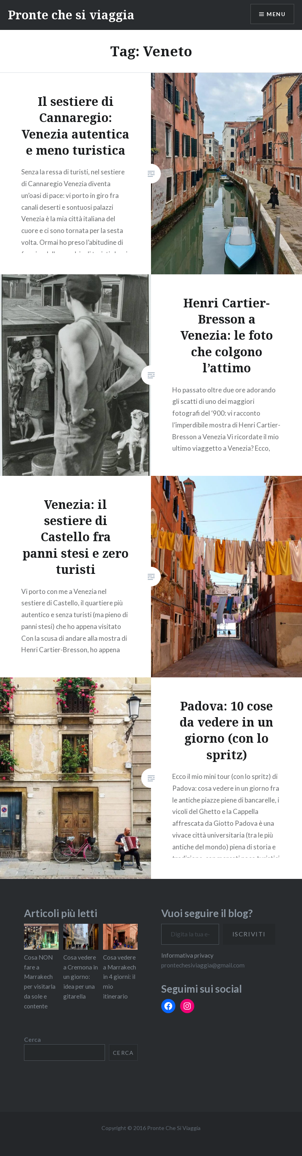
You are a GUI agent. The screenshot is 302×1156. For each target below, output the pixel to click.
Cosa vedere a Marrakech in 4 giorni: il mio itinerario (119, 977)
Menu (276, 14)
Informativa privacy (187, 955)
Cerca (32, 1039)
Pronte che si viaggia (71, 15)
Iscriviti (249, 934)
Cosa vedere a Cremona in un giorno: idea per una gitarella (80, 977)
